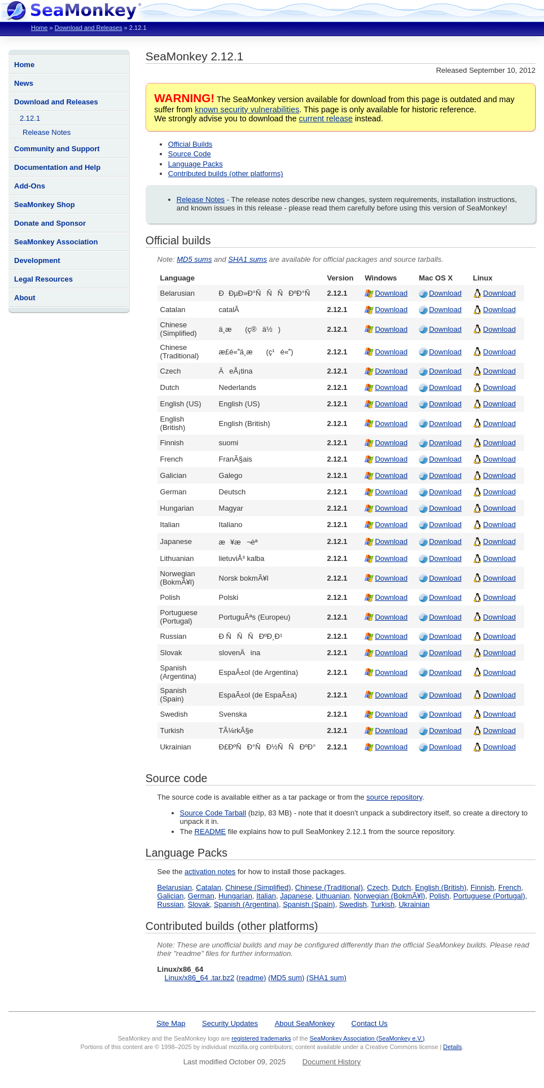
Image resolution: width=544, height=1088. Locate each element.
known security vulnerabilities (247, 109)
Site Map (170, 1023)
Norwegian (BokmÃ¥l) (389, 896)
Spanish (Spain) (309, 904)
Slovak (199, 904)
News (23, 83)
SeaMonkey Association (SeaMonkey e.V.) (367, 1038)
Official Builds (190, 144)
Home (39, 27)
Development (37, 260)
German (201, 896)
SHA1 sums (247, 259)
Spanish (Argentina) (246, 904)
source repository (394, 797)
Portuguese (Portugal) (489, 896)
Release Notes (47, 132)
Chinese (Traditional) (329, 887)
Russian (170, 904)
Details (452, 1046)
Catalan (208, 887)
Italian (266, 896)
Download (391, 293)
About (25, 297)
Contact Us (370, 1023)
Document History (331, 1062)
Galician (170, 896)
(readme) (251, 977)
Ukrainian (413, 904)
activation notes (210, 871)
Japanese (296, 896)
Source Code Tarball (213, 813)
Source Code (189, 154)
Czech (377, 887)
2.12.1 (30, 118)
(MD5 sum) (286, 977)
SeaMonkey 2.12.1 (194, 56)
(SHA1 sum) (326, 977)
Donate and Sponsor (50, 223)
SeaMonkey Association (56, 242)
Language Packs (195, 164)
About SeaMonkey (305, 1023)
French (509, 887)
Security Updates (230, 1023)
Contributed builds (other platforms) (225, 173)
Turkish (382, 904)
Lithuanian (333, 896)
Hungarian (235, 896)
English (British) (441, 887)
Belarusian (174, 887)
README (210, 831)
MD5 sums (194, 259)
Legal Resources (43, 279)
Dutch (401, 887)
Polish (439, 896)
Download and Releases (88, 27)
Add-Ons (29, 186)
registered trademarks (261, 1038)
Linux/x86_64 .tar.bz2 (200, 977)
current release (326, 118)
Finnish (482, 887)
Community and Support (57, 148)
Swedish (353, 904)
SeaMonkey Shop (44, 204)
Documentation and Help (57, 167)
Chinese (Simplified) (258, 887)
